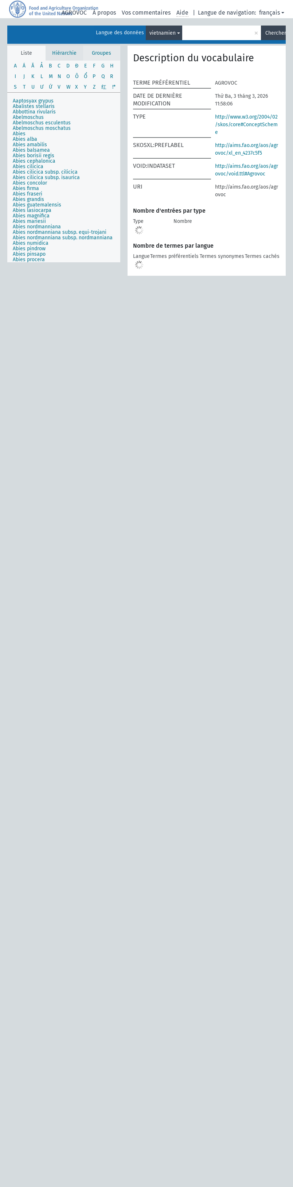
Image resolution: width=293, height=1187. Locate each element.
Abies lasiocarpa (32, 210)
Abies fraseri (27, 194)
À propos (104, 12)
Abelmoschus (28, 117)
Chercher (275, 33)
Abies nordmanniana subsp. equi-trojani (59, 232)
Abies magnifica (31, 216)
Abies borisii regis (33, 155)
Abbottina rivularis (34, 112)
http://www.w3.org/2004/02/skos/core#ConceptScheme (246, 124)
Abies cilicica (28, 166)
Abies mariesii (29, 221)
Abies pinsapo (29, 254)
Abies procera (29, 259)
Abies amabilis (30, 145)
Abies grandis (28, 199)
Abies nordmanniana (37, 227)
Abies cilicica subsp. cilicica (45, 172)
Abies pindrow (29, 248)
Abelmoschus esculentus (42, 123)
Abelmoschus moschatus (42, 128)
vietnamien (162, 33)
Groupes (101, 53)
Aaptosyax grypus (33, 101)
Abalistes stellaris (34, 106)
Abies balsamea (31, 150)
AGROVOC (74, 12)
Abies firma (26, 188)
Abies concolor (30, 183)
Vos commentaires (146, 12)
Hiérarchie (64, 53)
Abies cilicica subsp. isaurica (46, 177)
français (269, 12)
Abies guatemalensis (37, 205)
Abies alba (25, 139)
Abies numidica (30, 243)
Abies (19, 134)
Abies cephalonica (34, 161)
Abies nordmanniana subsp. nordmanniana (63, 238)
